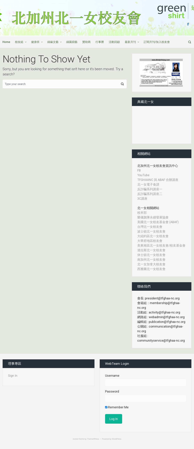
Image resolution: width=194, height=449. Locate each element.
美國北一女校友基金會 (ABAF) (158, 222)
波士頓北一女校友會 (151, 231)
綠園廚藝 (71, 42)
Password (112, 391)
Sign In (12, 375)
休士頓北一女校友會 (151, 255)
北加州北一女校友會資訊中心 (157, 166)
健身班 (35, 42)
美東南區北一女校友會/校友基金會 (161, 245)
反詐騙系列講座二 (149, 194)
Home (6, 42)
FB (139, 170)
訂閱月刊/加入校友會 (157, 42)
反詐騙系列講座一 (149, 189)
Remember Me (117, 407)
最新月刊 (130, 42)
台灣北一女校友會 (149, 226)
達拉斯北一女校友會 (151, 250)
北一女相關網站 (148, 208)
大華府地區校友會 (149, 241)
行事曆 (100, 42)
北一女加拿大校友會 (151, 264)
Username (112, 375)
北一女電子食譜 (148, 184)
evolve (75, 439)
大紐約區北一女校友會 (153, 236)
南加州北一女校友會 (151, 259)
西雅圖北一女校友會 (151, 269)
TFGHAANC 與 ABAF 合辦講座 (157, 180)
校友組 (19, 42)
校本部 (142, 212)
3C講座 (142, 198)
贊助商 (86, 42)
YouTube (143, 175)
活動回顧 (114, 42)
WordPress (116, 439)
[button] (142, 72)
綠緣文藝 (52, 42)
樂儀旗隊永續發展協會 (153, 217)
